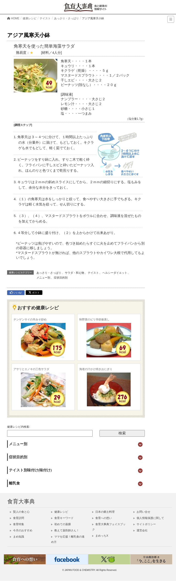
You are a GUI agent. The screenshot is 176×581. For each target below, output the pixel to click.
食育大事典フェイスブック (109, 527)
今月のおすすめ (21, 530)
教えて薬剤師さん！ (65, 530)
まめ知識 (17, 536)
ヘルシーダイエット (114, 272)
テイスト (93, 272)
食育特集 (17, 524)
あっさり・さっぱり (48, 272)
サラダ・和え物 (74, 272)
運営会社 (140, 530)
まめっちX (100, 535)
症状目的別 (61, 277)
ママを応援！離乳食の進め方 (68, 539)
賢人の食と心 (20, 511)
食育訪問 (17, 518)
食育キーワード (62, 518)
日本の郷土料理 (103, 511)
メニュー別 (43, 277)
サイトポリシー (144, 524)
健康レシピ (59, 511)
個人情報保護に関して (148, 518)
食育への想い (102, 518)
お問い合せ (141, 511)
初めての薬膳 (61, 524)
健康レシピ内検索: (18, 426)
